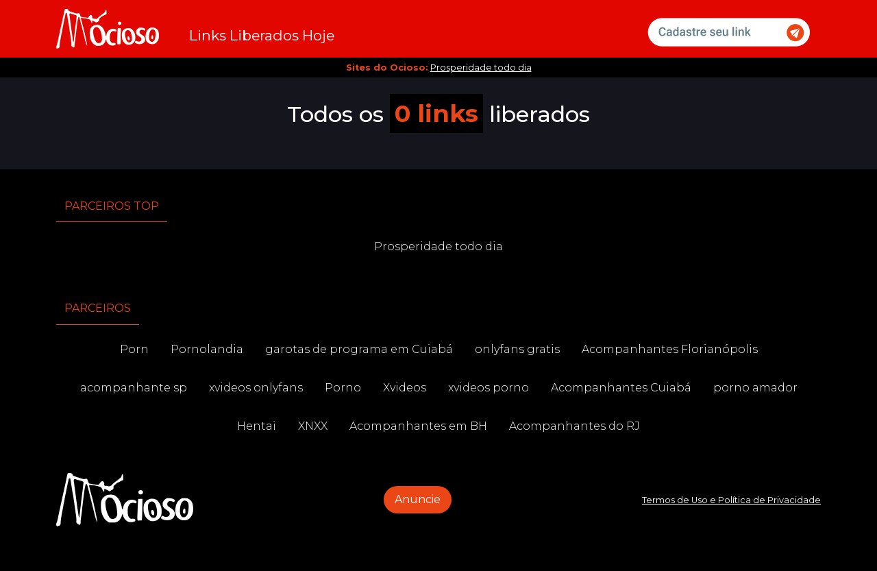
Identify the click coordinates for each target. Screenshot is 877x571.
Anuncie (418, 499)
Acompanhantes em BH (418, 426)
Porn (134, 349)
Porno (343, 387)
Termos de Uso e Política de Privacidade (731, 500)
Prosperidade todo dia (481, 67)
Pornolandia (207, 349)
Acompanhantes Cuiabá (621, 387)
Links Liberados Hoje (261, 35)
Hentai (256, 426)
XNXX (313, 426)
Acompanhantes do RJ (574, 426)
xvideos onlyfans (256, 387)
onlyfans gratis (517, 349)
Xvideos (404, 387)
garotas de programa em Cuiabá (359, 349)
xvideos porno (488, 387)
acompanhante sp (133, 387)
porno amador (755, 387)
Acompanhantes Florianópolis (670, 349)
